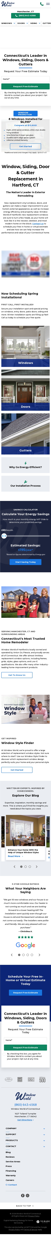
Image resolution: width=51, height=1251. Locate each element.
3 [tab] (30, 866)
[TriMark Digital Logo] (43, 1213)
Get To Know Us (16, 675)
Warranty (11, 1167)
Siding (35, 23)
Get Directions (25, 1112)
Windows (8, 23)
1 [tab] (21, 866)
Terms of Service (30, 1222)
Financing (11, 1163)
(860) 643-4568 (25, 15)
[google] (27, 1187)
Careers (10, 1172)
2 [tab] (25, 866)
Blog (8, 1144)
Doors (23, 23)
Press (9, 1158)
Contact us (38, 223)
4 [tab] (32, 955)
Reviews (10, 1149)
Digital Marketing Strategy (14, 1212)
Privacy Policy (33, 1208)
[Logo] (8, 3)
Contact (12, 1177)
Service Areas (13, 1153)
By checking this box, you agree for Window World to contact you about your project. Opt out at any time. (25, 95)
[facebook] (23, 1187)
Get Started (25, 146)
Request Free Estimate (25, 86)
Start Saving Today (25, 562)
